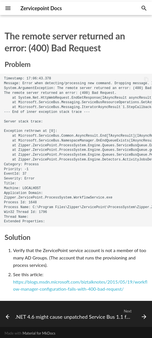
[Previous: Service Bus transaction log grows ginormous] (5, 314)
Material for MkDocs (38, 333)
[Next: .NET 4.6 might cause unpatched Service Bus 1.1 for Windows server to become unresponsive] (80, 314)
